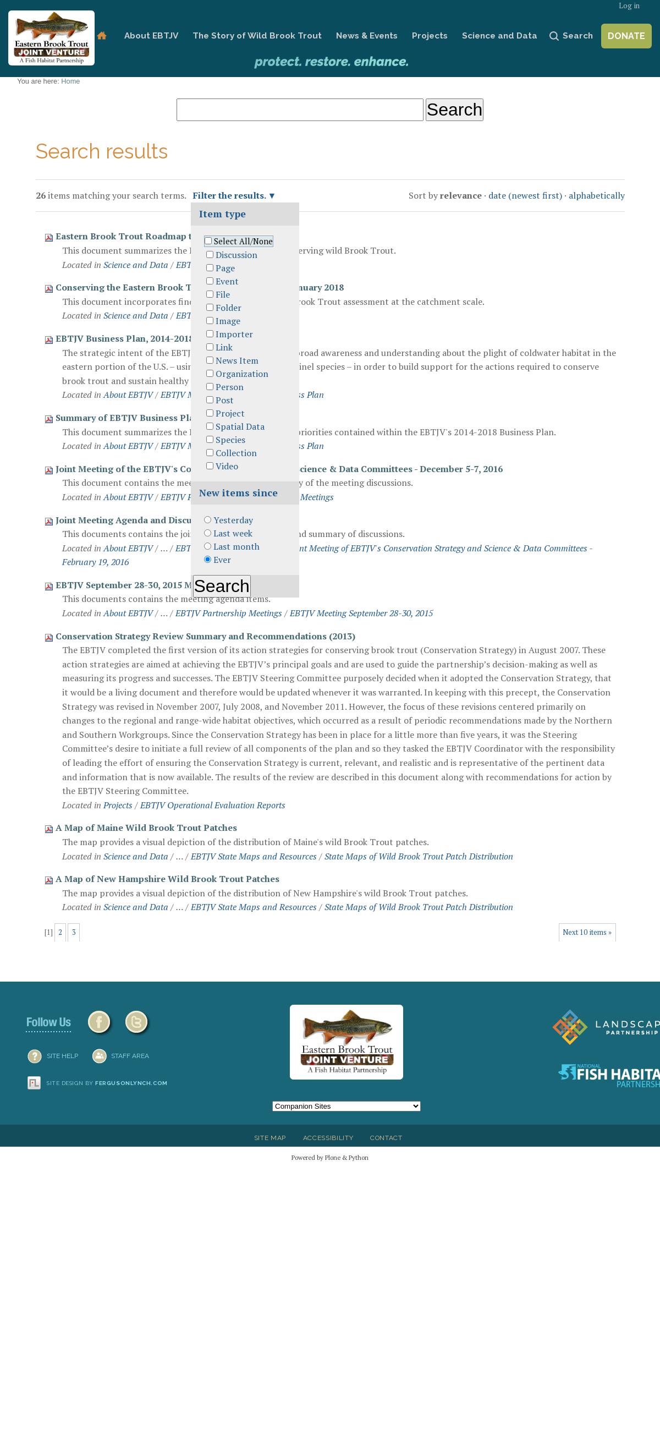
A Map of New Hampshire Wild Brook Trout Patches (167, 879)
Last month (236, 546)
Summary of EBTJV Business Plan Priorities (149, 418)
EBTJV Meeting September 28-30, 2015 (361, 613)
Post (225, 400)
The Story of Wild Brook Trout (257, 36)
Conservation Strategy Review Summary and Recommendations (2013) (205, 636)
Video (227, 466)
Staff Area (130, 1056)
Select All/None (243, 241)
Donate (626, 36)
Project (230, 413)
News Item (237, 360)
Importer (234, 334)
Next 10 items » (587, 932)
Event (227, 281)
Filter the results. (230, 195)
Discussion (236, 255)
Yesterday (233, 520)
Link (224, 347)
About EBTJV (151, 36)
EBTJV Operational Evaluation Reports (212, 805)
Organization (242, 374)
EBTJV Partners (190, 497)
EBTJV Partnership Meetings (228, 613)
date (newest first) (525, 195)
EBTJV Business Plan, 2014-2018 (125, 338)
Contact (386, 1138)
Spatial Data (240, 426)
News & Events (367, 36)
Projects (430, 36)
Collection (236, 453)
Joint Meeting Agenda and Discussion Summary (156, 520)
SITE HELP (62, 1056)
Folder (228, 308)
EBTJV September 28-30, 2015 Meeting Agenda (155, 585)
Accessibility (328, 1138)
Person (230, 387)
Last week (232, 533)
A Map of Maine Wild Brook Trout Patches (146, 827)
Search (578, 36)
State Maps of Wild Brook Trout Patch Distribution (418, 856)
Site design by (107, 1083)
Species (230, 440)
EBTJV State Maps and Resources (254, 856)
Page (225, 268)
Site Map (270, 1138)
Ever (222, 560)
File (223, 294)
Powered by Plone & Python (330, 1157)
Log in (629, 5)
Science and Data (499, 36)
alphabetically (597, 195)
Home (101, 36)
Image (228, 321)
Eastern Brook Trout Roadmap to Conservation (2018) (170, 236)
